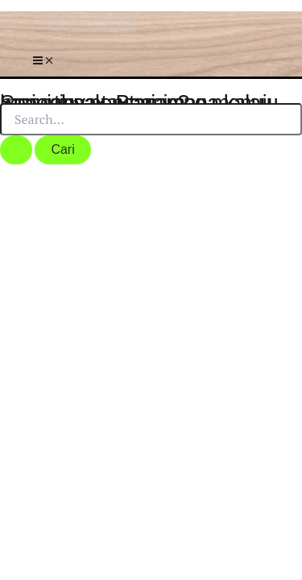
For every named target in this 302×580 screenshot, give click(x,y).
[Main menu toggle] (43, 62)
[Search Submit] (16, 149)
